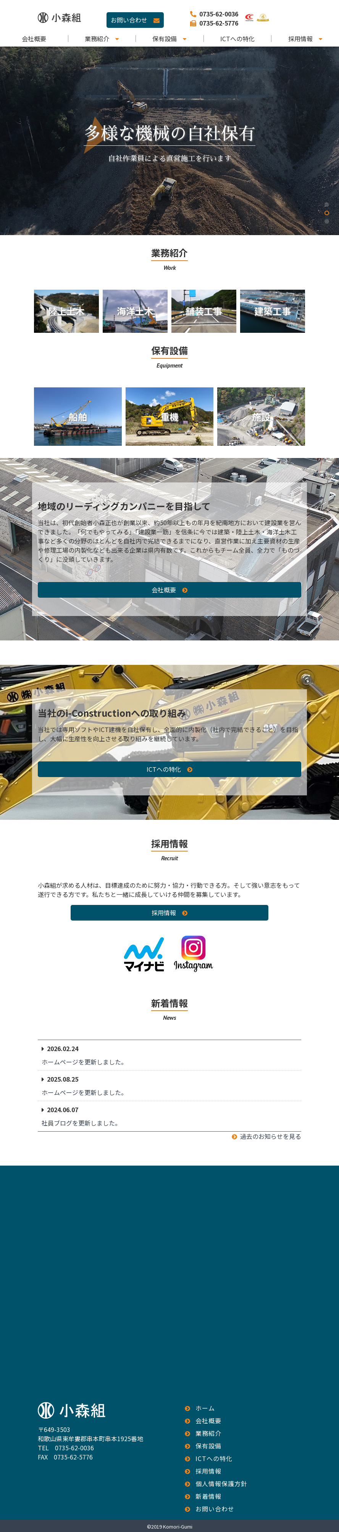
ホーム (205, 1408)
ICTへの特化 (237, 38)
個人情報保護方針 (221, 1483)
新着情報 (208, 1496)
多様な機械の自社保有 (169, 133)
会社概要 (34, 38)
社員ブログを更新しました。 (81, 1122)
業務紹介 (97, 38)
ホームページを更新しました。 (84, 1061)
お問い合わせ (129, 19)
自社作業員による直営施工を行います (169, 158)
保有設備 (164, 38)
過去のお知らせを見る (270, 1136)
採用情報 (300, 38)
